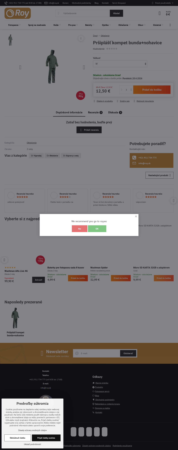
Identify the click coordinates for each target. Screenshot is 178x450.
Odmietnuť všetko (17, 438)
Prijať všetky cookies (46, 438)
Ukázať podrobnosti (32, 444)
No (79, 228)
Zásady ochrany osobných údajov (32, 430)
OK (97, 228)
